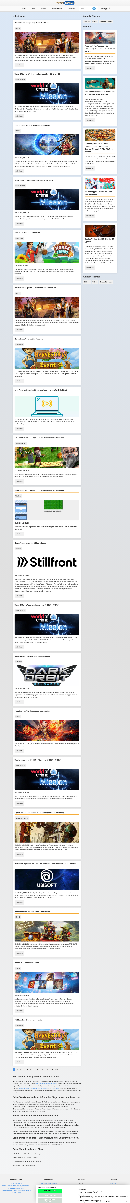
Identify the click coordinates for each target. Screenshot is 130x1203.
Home (23, 8)
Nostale (17, 716)
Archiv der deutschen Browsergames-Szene (16, 1186)
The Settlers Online (21, 818)
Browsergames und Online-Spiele (46, 1083)
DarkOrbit (18, 661)
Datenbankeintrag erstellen (48, 1183)
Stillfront (18, 548)
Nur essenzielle (50, 1195)
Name (81, 1183)
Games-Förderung (106, 21)
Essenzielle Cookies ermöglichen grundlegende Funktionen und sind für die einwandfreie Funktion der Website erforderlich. (102, 1191)
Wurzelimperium (20, 443)
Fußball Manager (23, 1088)
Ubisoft (94, 21)
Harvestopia (19, 344)
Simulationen (56, 1088)
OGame (17, 968)
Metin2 (17, 28)
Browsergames (57, 8)
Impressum (113, 1183)
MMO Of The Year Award (16, 1188)
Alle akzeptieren (50, 1191)
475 (42, 1069)
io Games (72, 8)
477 (52, 1069)
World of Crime (20, 79)
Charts (43, 8)
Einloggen (105, 8)
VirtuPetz (18, 496)
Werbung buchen (16, 1183)
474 (37, 1069)
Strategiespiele (43, 1088)
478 (56, 1069)
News (33, 8)
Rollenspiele (33, 1088)
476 (47, 1069)
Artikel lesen (19, 65)
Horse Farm (19, 238)
